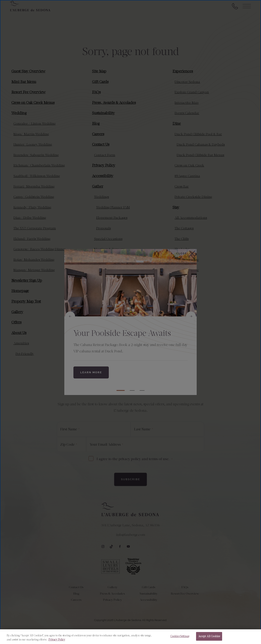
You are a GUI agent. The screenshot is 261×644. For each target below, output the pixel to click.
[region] (130, 636)
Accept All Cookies (209, 636)
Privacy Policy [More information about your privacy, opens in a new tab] (56, 639)
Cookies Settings (179, 636)
